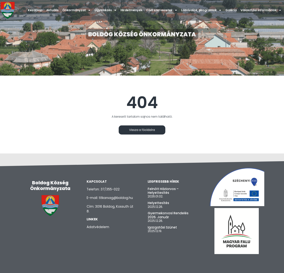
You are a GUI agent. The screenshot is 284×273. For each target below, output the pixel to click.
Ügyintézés (106, 10)
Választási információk (261, 10)
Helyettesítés (158, 203)
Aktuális (52, 10)
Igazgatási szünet (162, 227)
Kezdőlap (35, 10)
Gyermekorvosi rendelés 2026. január (168, 215)
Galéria (231, 10)
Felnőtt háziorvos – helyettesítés (163, 191)
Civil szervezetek (161, 10)
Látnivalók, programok (201, 10)
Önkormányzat (76, 10)
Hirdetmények (131, 10)
